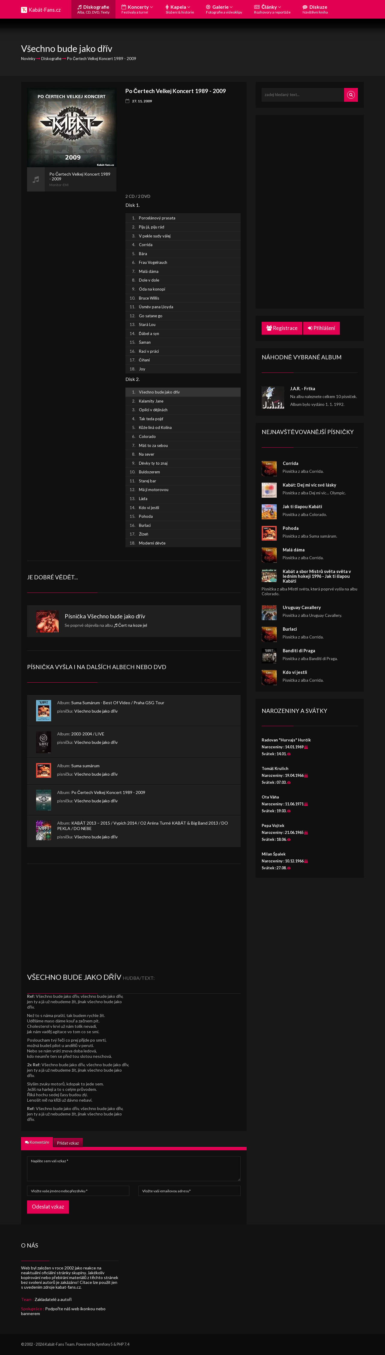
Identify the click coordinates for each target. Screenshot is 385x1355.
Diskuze (315, 9)
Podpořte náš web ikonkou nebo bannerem (63, 1311)
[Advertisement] (71, 282)
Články (272, 9)
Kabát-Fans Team (60, 1344)
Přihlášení (321, 328)
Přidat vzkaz (68, 1143)
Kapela (180, 9)
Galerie (224, 9)
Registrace (281, 328)
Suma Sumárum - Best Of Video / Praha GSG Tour (117, 702)
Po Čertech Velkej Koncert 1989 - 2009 (108, 792)
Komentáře (37, 1142)
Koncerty (137, 9)
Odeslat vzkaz (48, 1206)
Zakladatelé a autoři (53, 1299)
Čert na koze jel (132, 625)
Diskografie (93, 9)
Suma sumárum (85, 765)
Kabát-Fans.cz (45, 10)
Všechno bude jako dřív (116, 616)
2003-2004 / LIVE (87, 733)
